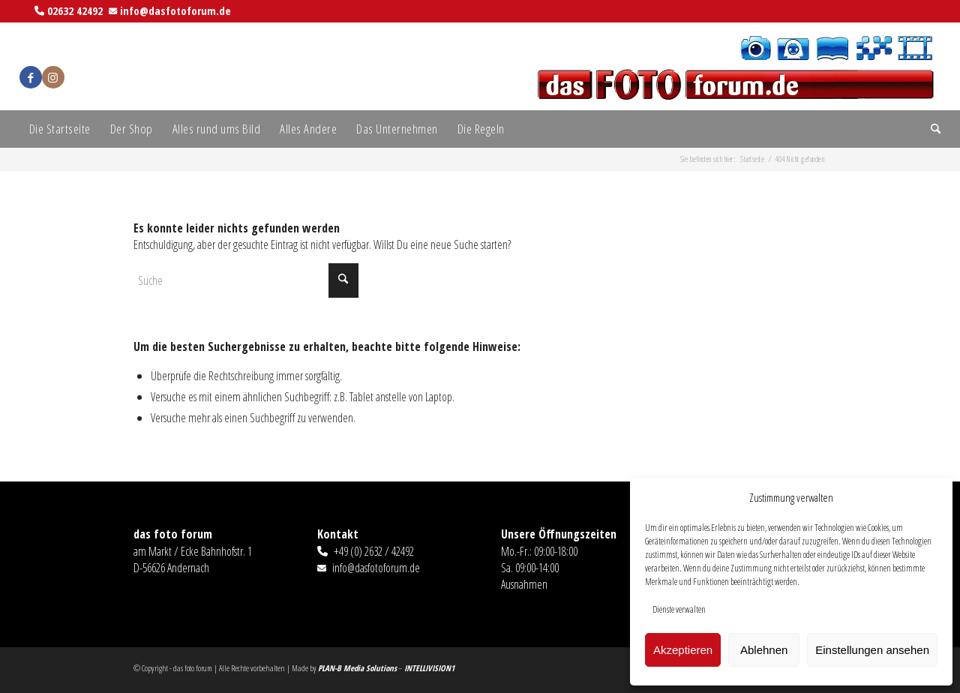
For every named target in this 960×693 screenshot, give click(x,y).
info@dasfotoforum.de (175, 10)
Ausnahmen (524, 584)
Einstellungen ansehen (872, 650)
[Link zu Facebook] (31, 77)
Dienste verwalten (679, 609)
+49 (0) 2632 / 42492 (374, 551)
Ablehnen (764, 650)
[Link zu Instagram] (53, 77)
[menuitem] (60, 129)
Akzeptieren (682, 650)
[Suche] (930, 129)
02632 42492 (75, 10)
